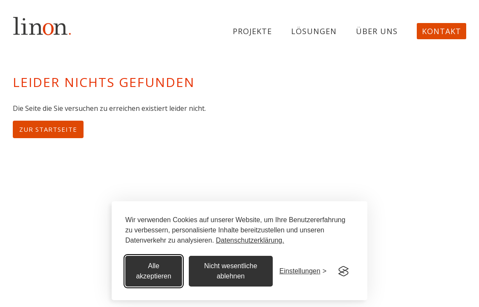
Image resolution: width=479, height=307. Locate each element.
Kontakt (441, 31)
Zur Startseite (48, 129)
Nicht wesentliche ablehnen (230, 271)
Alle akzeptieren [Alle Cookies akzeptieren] (153, 271)
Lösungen (314, 31)
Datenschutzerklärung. (250, 240)
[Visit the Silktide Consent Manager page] (343, 271)
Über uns (377, 31)
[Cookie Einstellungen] (303, 271)
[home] (42, 25)
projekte (252, 31)
